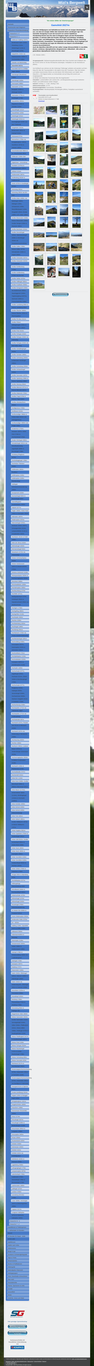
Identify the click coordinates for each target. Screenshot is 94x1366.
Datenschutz (30, 1361)
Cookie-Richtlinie (37, 1361)
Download (41, 101)
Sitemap (44, 1361)
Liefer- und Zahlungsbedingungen (79, 1359)
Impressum (8, 1361)
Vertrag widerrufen (11, 1363)
